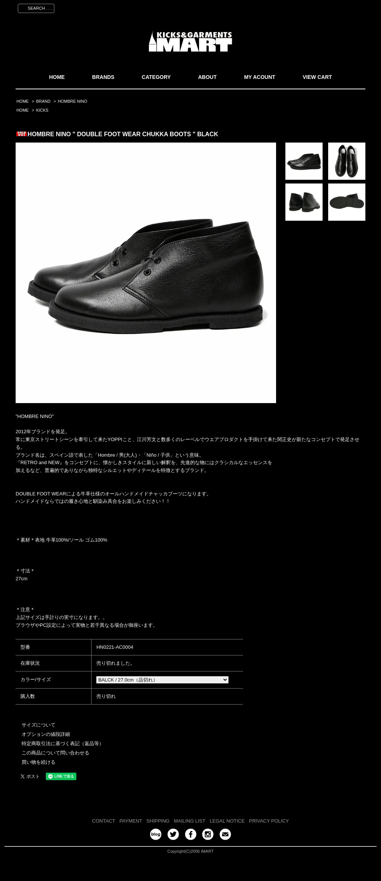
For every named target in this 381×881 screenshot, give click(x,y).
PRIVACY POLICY (269, 821)
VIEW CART (317, 77)
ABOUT (207, 77)
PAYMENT (130, 821)
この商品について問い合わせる (55, 753)
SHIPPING (158, 821)
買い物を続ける (38, 762)
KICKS (42, 110)
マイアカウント (260, 7)
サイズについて (38, 725)
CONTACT (103, 821)
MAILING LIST (189, 821)
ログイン (325, 7)
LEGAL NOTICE (227, 821)
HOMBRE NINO (72, 101)
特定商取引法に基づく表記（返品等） (63, 743)
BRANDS (103, 77)
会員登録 (296, 7)
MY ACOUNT (259, 77)
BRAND (43, 101)
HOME (57, 77)
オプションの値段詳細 (46, 734)
